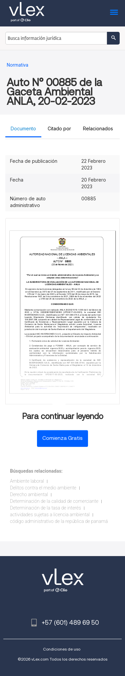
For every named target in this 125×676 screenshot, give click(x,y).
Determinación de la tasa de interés (45, 508)
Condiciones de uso (61, 649)
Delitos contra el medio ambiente (43, 487)
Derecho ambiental (29, 494)
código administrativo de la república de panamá (59, 521)
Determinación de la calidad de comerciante (54, 501)
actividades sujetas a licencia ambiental (50, 514)
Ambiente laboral (27, 481)
